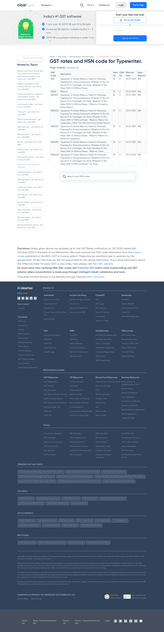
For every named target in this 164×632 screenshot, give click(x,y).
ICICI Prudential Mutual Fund (31, 503)
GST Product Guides (26, 359)
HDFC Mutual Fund (71, 498)
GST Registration (51, 382)
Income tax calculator (53, 434)
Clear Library (23, 346)
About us (21, 321)
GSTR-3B (47, 415)
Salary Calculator (128, 446)
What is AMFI (101, 411)
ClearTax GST (86, 267)
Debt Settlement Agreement (133, 410)
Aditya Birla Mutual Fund (58, 503)
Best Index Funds (76, 542)
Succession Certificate (130, 401)
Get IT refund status (129, 442)
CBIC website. (105, 264)
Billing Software (76, 343)
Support (21, 308)
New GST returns (102, 312)
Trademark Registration (105, 348)
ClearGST (125, 300)
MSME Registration (103, 360)
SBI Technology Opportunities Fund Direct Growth (79, 481)
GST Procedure (50, 390)
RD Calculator (101, 438)
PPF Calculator (76, 434)
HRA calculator (102, 434)
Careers (21, 330)
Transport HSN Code (129, 343)
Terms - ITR (25, 622)
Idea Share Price (70, 525)
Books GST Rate (128, 356)
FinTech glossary (24, 351)
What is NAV (101, 415)
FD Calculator (101, 442)
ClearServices (49, 308)
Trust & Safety (23, 363)
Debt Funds (100, 403)
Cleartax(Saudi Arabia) (27, 367)
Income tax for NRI (77, 312)
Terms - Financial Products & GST (44, 622)
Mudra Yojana (127, 389)
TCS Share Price (120, 521)
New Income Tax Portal (79, 403)
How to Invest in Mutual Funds (108, 382)
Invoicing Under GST (52, 407)
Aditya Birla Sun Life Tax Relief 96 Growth (74, 476)
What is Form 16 (76, 390)
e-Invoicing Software (130, 308)
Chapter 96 (72, 67)
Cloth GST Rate (127, 352)
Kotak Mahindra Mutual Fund (113, 498)
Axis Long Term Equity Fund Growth (119, 481)
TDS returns (100, 356)
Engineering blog (25, 342)
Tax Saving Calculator (130, 438)
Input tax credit (102, 321)
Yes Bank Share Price (47, 521)
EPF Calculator (127, 450)
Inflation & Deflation (129, 393)
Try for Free (138, 5)
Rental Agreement (128, 414)
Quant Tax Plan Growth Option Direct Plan (37, 481)
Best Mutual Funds (27, 542)
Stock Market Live (27, 521)
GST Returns (49, 386)
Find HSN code (127, 434)
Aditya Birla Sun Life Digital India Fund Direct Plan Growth (120, 476)
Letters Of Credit (128, 418)
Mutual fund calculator (53, 442)
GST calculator (50, 455)
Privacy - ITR (66, 622)
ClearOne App (75, 356)
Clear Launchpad (103, 343)
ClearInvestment (50, 304)
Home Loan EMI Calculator (80, 450)
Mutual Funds (49, 319)
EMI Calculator (50, 438)
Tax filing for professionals (106, 335)
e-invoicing (100, 316)
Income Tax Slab (76, 382)
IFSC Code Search (77, 442)
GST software (101, 308)
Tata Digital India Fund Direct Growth (82, 472)
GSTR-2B (47, 411)
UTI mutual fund (89, 498)
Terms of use (36, 599)
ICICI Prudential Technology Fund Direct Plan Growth (41, 472)
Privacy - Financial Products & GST (87, 622)
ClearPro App (49, 352)
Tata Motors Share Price (29, 525)
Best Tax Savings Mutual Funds (52, 542)
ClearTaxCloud (50, 348)
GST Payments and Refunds (55, 403)
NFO (97, 407)
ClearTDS (125, 312)
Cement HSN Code (129, 339)
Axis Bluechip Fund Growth (114, 472)
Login (121, 5)
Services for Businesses (79, 352)
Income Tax (74, 304)
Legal (107, 621)
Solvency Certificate (129, 405)
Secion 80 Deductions (79, 308)
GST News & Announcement (55, 394)
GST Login (100, 304)
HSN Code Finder (128, 335)
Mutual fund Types (103, 386)
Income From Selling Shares (81, 411)
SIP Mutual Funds (103, 394)
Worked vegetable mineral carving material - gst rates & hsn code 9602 (29, 86)
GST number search (78, 438)
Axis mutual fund (79, 503)
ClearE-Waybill (127, 304)
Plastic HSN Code (128, 348)
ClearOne (74, 339)
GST (97, 300)
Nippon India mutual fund (48, 498)
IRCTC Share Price (84, 521)
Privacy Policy (22, 599)
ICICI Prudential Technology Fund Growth (36, 476)
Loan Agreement (128, 397)
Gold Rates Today (103, 446)
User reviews (23, 338)
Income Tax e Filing (52, 300)
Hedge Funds (101, 399)
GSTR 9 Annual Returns (53, 399)
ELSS (97, 390)
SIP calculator (49, 450)
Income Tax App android (80, 300)
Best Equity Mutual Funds (98, 542)
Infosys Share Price (51, 525)
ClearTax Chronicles (26, 355)
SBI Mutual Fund (26, 498)
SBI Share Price (66, 521)
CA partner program (52, 335)
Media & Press (23, 334)
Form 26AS (74, 386)
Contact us (22, 325)
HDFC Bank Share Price (91, 525)
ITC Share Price (103, 521)
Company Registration (105, 352)
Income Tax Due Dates (79, 415)
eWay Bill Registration (130, 316)
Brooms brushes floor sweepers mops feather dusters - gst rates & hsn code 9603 (29, 96)
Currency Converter (103, 450)
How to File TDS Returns (79, 399)
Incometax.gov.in (76, 407)
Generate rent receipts (79, 446)
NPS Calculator (96, 277)
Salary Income (75, 394)
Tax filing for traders (104, 339)
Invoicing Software (77, 348)
